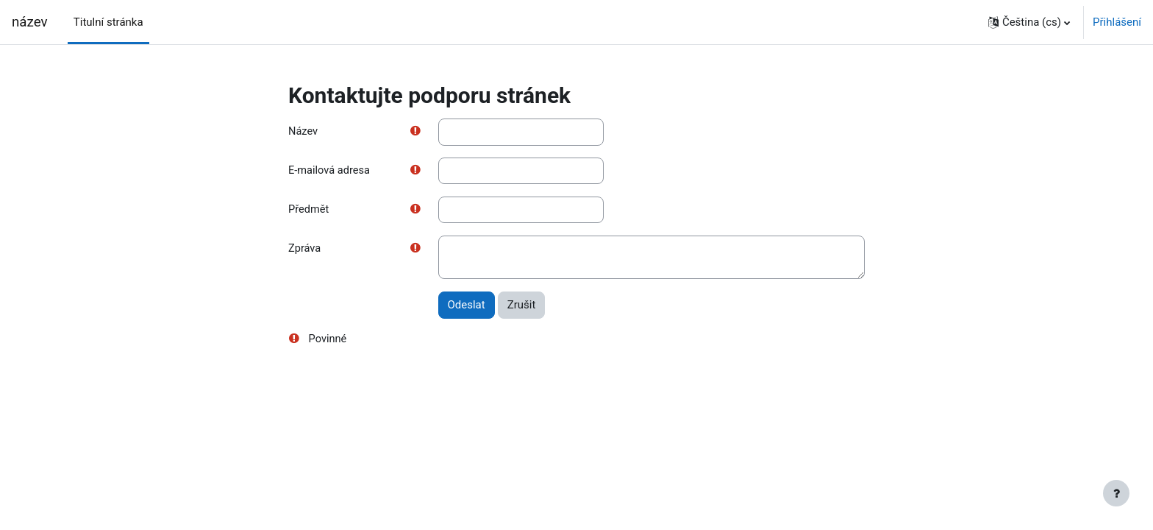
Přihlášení (1117, 22)
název (30, 22)
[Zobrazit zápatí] (1116, 493)
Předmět (309, 210)
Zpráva (305, 250)
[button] (1029, 22)
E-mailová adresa (330, 171)
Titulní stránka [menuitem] (108, 22)
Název (303, 131)
